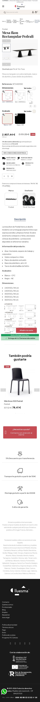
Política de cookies (8, 635)
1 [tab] (16, 413)
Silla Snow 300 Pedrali (13, 401)
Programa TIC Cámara (10, 638)
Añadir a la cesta (26, 330)
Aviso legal (5, 617)
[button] (20, 432)
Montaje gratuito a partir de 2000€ (20, 504)
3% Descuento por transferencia (20, 472)
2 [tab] (18, 413)
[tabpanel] (20, 387)
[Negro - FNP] (20, 118)
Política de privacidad (9, 625)
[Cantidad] (8, 176)
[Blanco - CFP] (7, 118)
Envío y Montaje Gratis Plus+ (20, 335)
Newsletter (6, 615)
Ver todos (27, 88)
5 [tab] (24, 413)
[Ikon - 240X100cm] (7, 95)
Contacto (5, 602)
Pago (4, 630)
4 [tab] (22, 413)
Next (6, 64)
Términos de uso (8, 627)
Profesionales (7, 607)
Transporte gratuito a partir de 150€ (20, 462)
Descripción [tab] (20, 219)
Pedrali (5, 29)
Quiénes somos (7, 605)
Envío (4, 632)
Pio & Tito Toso (19, 69)
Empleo (5, 612)
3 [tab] (20, 413)
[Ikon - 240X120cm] (20, 95)
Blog (4, 610)
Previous (6, 41)
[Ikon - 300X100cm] (32, 95)
